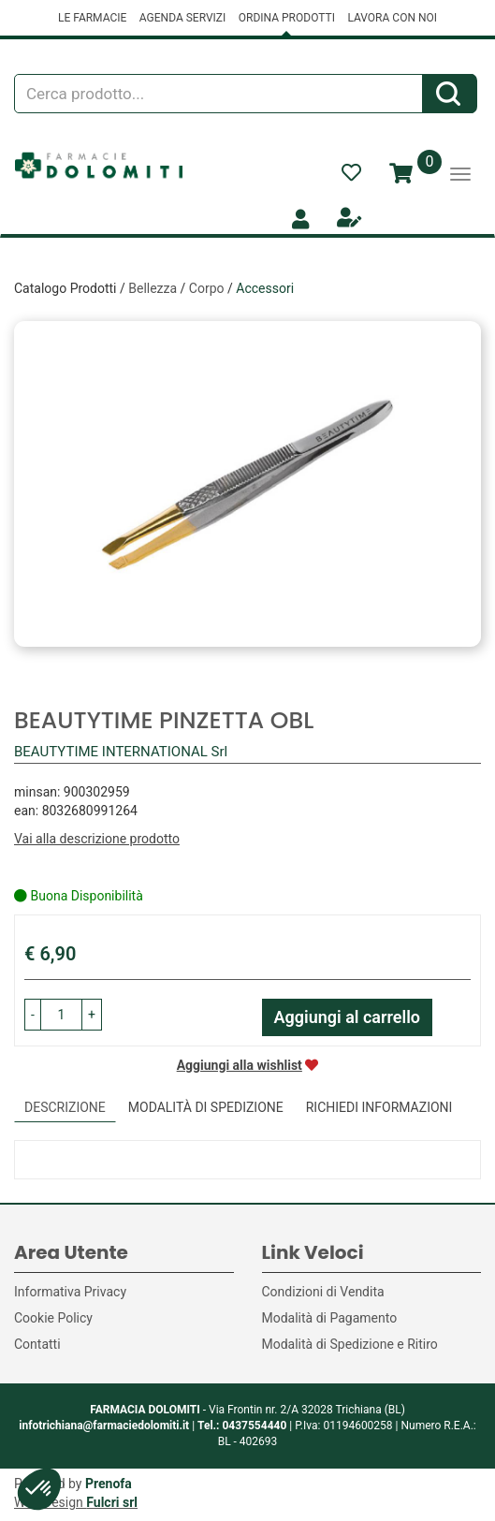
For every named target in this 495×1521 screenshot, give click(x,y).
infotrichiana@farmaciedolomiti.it (104, 1425)
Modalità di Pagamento (330, 1317)
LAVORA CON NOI (392, 17)
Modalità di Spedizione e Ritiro (350, 1344)
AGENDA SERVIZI (182, 17)
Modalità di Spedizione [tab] (206, 1107)
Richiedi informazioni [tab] (379, 1107)
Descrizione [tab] (65, 1107)
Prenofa (108, 1483)
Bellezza (152, 288)
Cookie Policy (53, 1317)
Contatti (37, 1344)
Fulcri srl (112, 1502)
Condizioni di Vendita (323, 1291)
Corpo (207, 288)
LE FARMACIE (92, 17)
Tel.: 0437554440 (241, 1425)
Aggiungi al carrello (347, 1017)
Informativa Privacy (70, 1291)
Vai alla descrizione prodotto (97, 838)
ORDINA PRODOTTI (287, 17)
